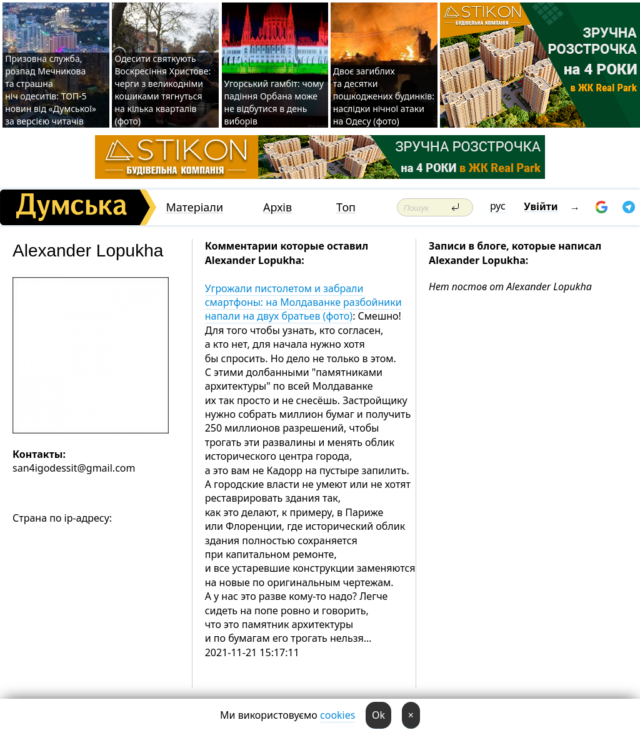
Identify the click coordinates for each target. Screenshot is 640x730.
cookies (337, 715)
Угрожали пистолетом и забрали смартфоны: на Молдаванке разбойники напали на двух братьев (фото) (303, 302)
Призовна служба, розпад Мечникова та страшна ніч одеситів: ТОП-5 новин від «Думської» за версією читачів (50, 90)
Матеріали (194, 207)
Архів (277, 207)
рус (498, 206)
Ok (378, 715)
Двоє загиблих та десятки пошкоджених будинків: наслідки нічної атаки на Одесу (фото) (383, 96)
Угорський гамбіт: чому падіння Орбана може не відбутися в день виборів (274, 102)
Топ (346, 207)
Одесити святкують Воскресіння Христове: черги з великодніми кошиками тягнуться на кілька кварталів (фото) (162, 90)
